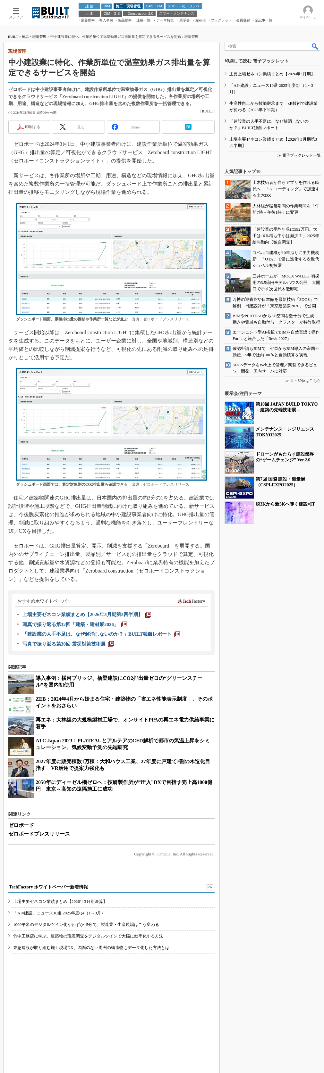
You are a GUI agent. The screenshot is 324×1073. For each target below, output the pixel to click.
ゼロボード (21, 825)
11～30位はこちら (305, 380)
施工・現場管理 (34, 36)
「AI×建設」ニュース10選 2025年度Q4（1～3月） (59, 913)
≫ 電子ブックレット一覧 (299, 155)
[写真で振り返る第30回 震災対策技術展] (68, 644)
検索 (315, 46)
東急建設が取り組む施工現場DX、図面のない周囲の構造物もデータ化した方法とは (91, 947)
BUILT (13, 36)
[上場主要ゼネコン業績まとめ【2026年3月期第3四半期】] (86, 614)
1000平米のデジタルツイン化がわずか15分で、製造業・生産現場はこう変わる (86, 924)
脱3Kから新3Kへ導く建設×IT (285, 504)
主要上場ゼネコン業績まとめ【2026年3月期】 (272, 73)
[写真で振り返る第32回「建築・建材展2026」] (74, 624)
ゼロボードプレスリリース (39, 834)
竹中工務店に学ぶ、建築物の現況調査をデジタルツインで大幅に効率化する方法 (88, 936)
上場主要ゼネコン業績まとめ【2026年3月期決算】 (60, 901)
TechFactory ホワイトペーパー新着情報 (48, 887)
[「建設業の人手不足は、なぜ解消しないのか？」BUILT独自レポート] (101, 634)
